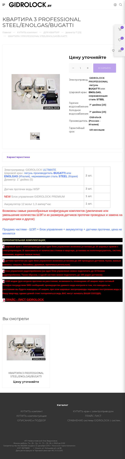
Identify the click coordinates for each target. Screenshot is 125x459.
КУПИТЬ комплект (32, 411)
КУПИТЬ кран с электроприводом (93, 411)
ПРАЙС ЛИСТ (93, 415)
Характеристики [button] (18, 157)
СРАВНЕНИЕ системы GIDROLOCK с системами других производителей (95, 420)
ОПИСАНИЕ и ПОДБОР (31, 420)
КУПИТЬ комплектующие (31, 415)
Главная (6, 32)
